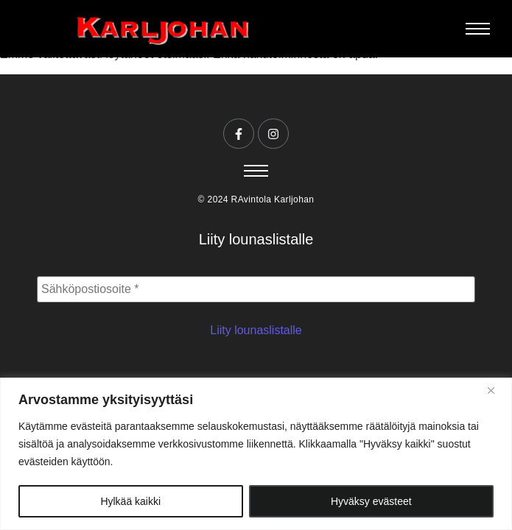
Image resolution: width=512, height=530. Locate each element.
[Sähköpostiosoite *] (256, 289)
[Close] (496, 390)
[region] (256, 454)
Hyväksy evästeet (371, 501)
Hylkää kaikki (130, 501)
